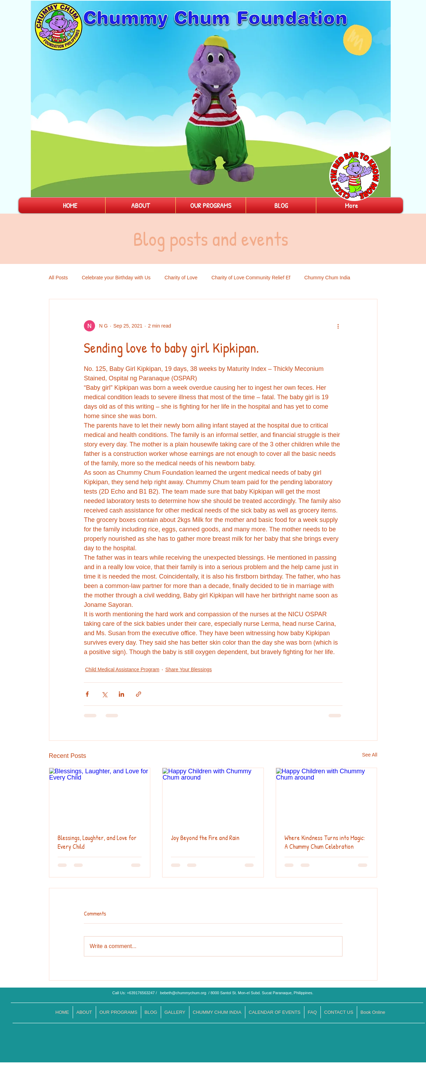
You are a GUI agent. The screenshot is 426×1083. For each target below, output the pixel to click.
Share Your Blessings (188, 669)
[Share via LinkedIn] (121, 694)
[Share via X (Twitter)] (104, 694)
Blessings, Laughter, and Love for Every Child (97, 842)
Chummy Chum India (327, 277)
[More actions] (338, 326)
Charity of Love (181, 277)
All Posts (58, 277)
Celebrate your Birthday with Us (116, 277)
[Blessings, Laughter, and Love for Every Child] (99, 796)
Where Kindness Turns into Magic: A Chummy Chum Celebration (324, 842)
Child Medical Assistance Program (122, 669)
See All (369, 755)
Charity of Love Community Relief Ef (250, 277)
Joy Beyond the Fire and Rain (205, 837)
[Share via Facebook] (87, 694)
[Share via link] (138, 694)
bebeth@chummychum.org (183, 993)
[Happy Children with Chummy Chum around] (213, 796)
